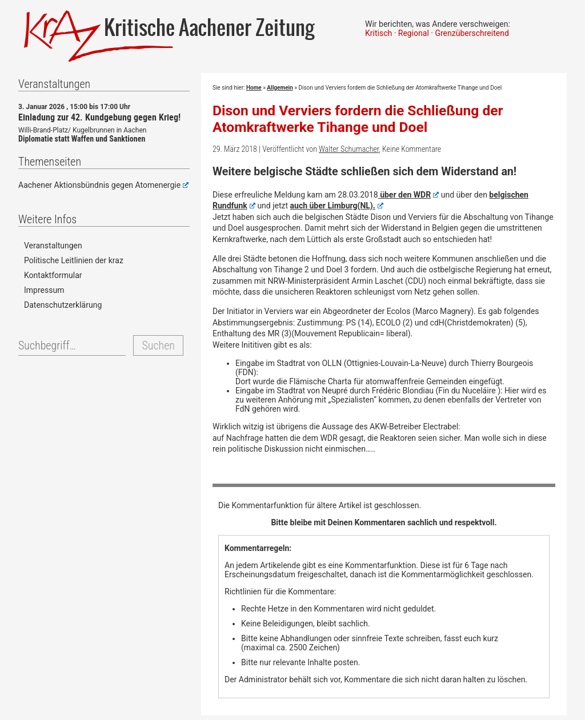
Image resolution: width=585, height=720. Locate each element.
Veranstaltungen (53, 245)
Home (254, 88)
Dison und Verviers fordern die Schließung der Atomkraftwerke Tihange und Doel (358, 118)
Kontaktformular (53, 275)
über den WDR (408, 194)
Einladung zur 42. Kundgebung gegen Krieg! (99, 117)
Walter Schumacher (349, 149)
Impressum (44, 290)
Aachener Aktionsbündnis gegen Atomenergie (103, 185)
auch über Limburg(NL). (336, 205)
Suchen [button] (158, 345)
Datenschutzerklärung (63, 304)
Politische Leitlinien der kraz (73, 260)
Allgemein (279, 88)
